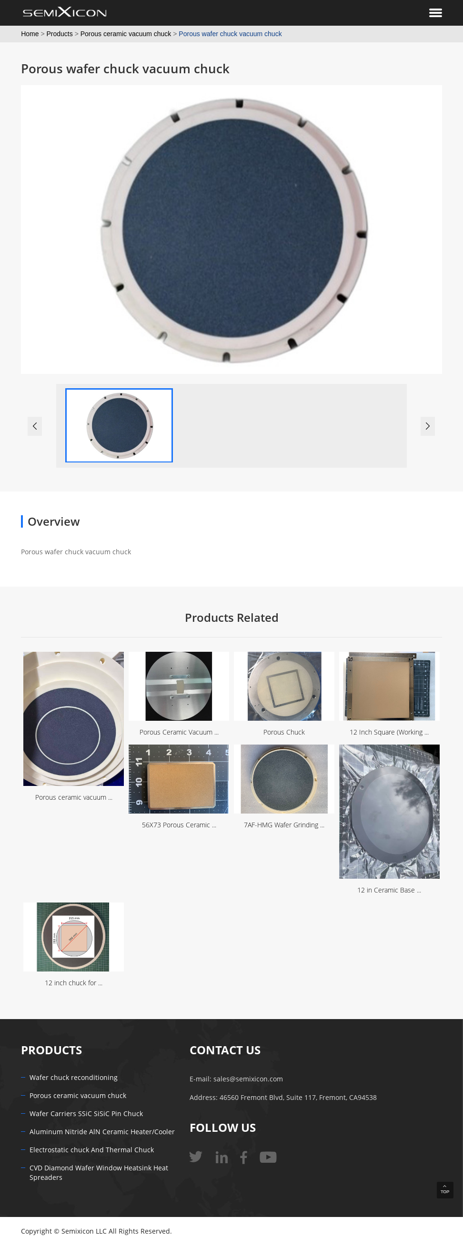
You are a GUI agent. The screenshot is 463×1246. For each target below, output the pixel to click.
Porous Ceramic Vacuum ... (179, 732)
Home (30, 34)
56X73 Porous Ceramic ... (179, 825)
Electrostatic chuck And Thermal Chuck (92, 1150)
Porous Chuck (284, 732)
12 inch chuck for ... (73, 983)
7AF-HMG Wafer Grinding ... (284, 825)
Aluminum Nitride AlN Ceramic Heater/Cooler (102, 1132)
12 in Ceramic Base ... (389, 890)
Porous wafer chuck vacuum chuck (230, 34)
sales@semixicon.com (248, 1079)
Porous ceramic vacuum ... (73, 798)
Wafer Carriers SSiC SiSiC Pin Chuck (86, 1114)
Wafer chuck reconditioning (74, 1078)
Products (60, 34)
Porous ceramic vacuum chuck (126, 34)
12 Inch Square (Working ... (389, 732)
